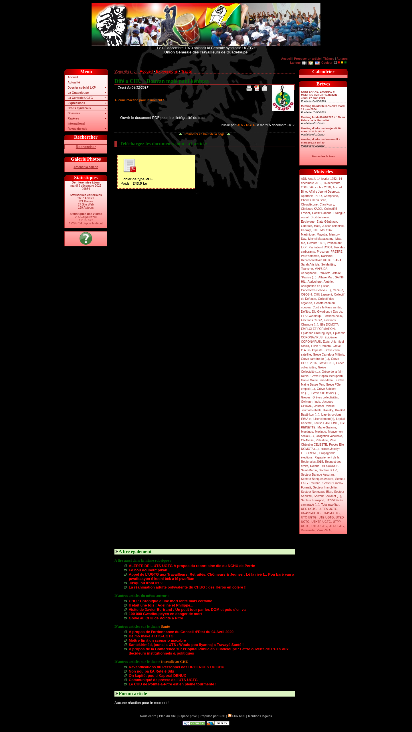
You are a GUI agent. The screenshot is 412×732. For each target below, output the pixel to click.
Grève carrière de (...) (315, 358)
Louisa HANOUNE (326, 423)
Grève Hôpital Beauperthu (327, 376)
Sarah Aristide (310, 264)
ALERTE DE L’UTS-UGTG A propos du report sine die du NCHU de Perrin (192, 566)
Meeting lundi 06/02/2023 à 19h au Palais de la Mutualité (323, 118)
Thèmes (328, 58)
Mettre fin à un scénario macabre (157, 640)
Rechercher (86, 147)
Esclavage (307, 221)
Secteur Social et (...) (327, 496)
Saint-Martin (309, 470)
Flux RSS (236, 716)
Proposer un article (307, 58)
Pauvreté (324, 273)
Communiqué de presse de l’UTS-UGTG (163, 680)
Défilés (305, 311)
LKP (315, 230)
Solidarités (328, 264)
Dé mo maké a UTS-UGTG (151, 636)
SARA (338, 260)
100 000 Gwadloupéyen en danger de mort (165, 614)
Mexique (320, 431)
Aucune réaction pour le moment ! (139, 100)
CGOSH (306, 294)
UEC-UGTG (309, 508)
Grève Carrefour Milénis (328, 354)
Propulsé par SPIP (212, 716)
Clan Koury (327, 204)
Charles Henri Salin (313, 200)
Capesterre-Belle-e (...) (316, 290)
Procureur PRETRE (329, 251)
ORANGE (307, 440)
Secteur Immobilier (325, 487)
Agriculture (315, 281)
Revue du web (77, 128)
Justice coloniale (333, 226)
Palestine (322, 440)
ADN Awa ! (308, 178)
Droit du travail (319, 217)
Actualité (74, 82)
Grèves (305, 397)
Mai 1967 (326, 230)
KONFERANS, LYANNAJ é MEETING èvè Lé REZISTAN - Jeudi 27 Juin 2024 (320, 94)
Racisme (326, 256)
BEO (319, 196)
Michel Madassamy (320, 238)
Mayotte (322, 234)
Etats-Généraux (326, 221)
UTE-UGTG (326, 517)
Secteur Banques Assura (317, 478)
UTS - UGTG (245, 125)
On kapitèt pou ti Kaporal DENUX (157, 675)
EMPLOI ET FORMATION (318, 328)
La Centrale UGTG (80, 97)
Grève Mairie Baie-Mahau (317, 380)
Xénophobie (309, 273)
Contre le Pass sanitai (327, 307)
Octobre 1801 (316, 243)
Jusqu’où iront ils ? (146, 583)
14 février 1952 (326, 178)
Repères (73, 118)
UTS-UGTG (319, 526)
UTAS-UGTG (331, 513)
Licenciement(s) (324, 418)
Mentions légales (260, 716)
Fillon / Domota (321, 346)
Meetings (307, 431)
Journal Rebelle (324, 406)
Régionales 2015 (312, 461)
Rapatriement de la (327, 457)
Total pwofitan (330, 504)
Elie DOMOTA (329, 324)
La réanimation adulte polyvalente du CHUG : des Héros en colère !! (188, 587)
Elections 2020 (332, 316)
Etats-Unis (329, 341)
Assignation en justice (315, 286)
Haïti (317, 226)
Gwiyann (306, 401)
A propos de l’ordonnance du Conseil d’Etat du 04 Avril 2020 (181, 632)
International (76, 123)
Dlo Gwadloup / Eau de (327, 311)
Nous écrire (148, 716)
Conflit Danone (322, 213)
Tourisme (307, 268)
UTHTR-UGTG (321, 521)
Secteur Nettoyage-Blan (316, 491)
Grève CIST (326, 363)
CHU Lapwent (323, 294)
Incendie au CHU (174, 662)
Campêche (331, 196)
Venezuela (308, 530)
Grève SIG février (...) (326, 393)
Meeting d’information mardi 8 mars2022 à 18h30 (320, 141)
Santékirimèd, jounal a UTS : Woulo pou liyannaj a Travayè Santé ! (186, 645)
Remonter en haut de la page (204, 134)
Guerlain (306, 226)
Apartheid (307, 196)
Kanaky (306, 230)
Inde (317, 401)
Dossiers (74, 113)
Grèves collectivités (325, 397)
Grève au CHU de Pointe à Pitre (156, 618)
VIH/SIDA (321, 268)
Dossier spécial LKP (82, 87)
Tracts (186, 71)
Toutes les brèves (323, 156)
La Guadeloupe (78, 92)
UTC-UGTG (308, 517)
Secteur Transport (312, 500)
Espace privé (188, 716)
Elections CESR (311, 320)
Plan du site (167, 716)
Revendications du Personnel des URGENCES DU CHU (176, 667)
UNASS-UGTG (310, 513)
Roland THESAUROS (324, 466)
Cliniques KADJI (311, 208)
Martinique (308, 234)
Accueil (286, 58)
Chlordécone (309, 204)
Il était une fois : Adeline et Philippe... (161, 605)
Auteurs (342, 58)
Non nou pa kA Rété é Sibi (151, 671)
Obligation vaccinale (329, 436)
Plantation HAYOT (320, 247)
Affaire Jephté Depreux (324, 191)
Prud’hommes (310, 256)
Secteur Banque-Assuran (317, 474)
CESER (338, 290)
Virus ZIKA (324, 530)
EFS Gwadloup (311, 316)
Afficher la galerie (86, 167)
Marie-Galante (327, 427)
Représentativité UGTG (316, 260)
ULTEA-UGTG (328, 508)
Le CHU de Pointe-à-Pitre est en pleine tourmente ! (172, 684)
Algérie (328, 281)
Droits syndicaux (79, 108)
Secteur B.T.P (328, 470)
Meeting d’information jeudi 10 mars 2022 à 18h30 (321, 130)
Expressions (76, 103)
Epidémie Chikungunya (316, 333)
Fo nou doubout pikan (148, 570)
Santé (165, 627)
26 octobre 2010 (320, 187)
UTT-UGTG (336, 526)
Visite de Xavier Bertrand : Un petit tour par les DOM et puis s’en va (187, 609)
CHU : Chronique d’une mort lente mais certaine (170, 601)
